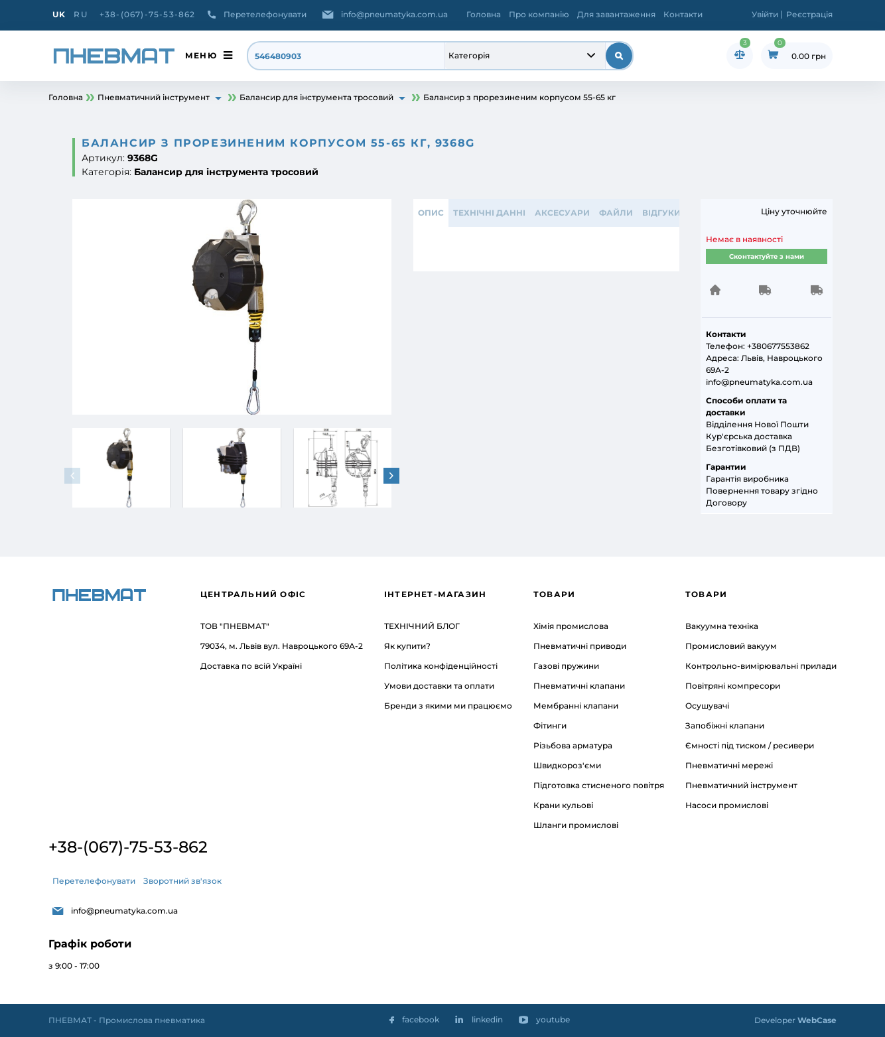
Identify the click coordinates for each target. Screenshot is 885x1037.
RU (80, 14)
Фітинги (550, 725)
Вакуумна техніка (721, 626)
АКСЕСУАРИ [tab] (562, 213)
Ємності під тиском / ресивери (749, 745)
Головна (483, 14)
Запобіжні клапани (724, 725)
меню (201, 55)
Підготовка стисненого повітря (598, 785)
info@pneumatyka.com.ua (394, 14)
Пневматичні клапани (579, 686)
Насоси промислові (726, 805)
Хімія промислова (570, 626)
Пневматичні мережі (729, 765)
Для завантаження (616, 14)
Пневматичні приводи (579, 646)
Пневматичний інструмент (741, 785)
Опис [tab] (431, 213)
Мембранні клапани (575, 706)
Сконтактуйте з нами (766, 256)
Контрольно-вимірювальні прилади (761, 666)
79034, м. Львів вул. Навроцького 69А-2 (281, 646)
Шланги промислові (575, 825)
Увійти (765, 14)
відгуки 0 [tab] (665, 213)
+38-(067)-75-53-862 (148, 14)
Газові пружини (566, 666)
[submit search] (619, 55)
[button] (391, 476)
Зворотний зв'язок (182, 881)
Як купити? (407, 646)
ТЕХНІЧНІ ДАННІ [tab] (489, 213)
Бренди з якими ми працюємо (448, 706)
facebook (420, 1019)
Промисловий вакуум (731, 646)
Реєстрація (809, 14)
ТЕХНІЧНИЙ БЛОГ (422, 626)
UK (59, 14)
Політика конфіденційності (441, 666)
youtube (553, 1019)
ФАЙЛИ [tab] (616, 213)
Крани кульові (563, 805)
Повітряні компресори (732, 686)
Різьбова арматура (572, 745)
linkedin (487, 1019)
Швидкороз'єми (567, 765)
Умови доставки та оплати (439, 686)
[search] (346, 55)
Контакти (683, 14)
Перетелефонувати (265, 14)
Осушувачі (707, 706)
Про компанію (539, 14)
